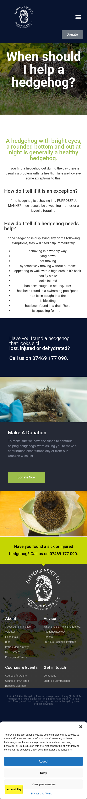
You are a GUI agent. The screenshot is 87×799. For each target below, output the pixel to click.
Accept (43, 761)
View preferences (44, 784)
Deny (43, 773)
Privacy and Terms (41, 793)
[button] (81, 727)
